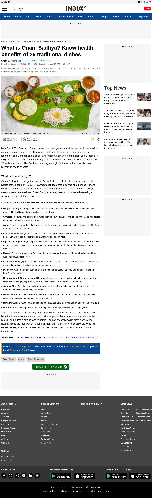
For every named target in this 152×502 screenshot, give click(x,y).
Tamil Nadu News (128, 432)
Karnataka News (127, 450)
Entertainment (66, 16)
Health (116, 16)
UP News (124, 435)
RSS (107, 491)
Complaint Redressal (10, 420)
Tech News (45, 432)
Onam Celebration (36, 359)
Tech (80, 16)
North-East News (128, 428)
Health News (46, 443)
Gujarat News (126, 443)
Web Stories (6, 443)
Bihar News (125, 409)
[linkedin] (30, 475)
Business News (47, 439)
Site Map (47, 491)
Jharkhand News (127, 420)
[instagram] (17, 475)
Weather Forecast (8, 456)
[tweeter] (10, 475)
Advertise (5, 417)
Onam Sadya (8, 359)
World (39, 16)
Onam (21, 359)
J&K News (125, 446)
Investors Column (8, 428)
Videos (18, 16)
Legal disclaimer (60, 491)
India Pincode (7, 460)
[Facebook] (4, 475)
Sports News (46, 428)
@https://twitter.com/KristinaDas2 (37, 61)
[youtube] (24, 475)
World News (46, 413)
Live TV (4, 435)
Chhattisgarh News (128, 439)
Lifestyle (103, 16)
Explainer (143, 16)
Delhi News (125, 413)
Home (7, 16)
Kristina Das (16, 61)
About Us (5, 413)
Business (129, 16)
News (3, 41)
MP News (125, 424)
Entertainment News (49, 424)
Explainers (45, 435)
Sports (50, 16)
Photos (91, 16)
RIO (100, 491)
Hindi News (6, 432)
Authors (4, 439)
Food (18, 41)
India (28, 16)
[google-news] (37, 475)
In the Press (6, 424)
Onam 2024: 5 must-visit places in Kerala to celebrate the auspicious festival (57, 337)
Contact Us (5, 409)
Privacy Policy (76, 491)
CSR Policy (90, 491)
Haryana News (127, 417)
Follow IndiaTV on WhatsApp (51, 367)
